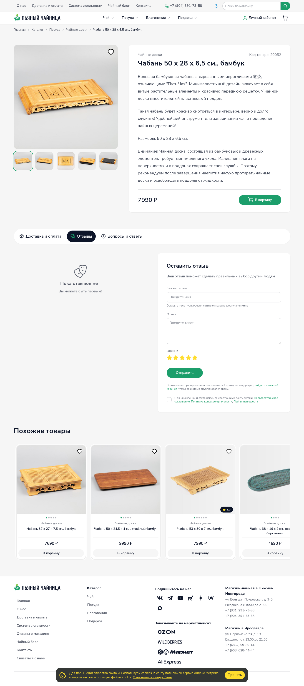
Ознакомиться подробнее (152, 677)
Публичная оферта (246, 401)
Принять (235, 675)
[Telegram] (170, 598)
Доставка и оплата (40, 236)
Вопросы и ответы (122, 236)
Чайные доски (150, 54)
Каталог (94, 588)
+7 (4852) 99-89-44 (240, 645)
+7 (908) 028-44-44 (240, 650)
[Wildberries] (170, 642)
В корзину (260, 200)
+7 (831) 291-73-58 (240, 610)
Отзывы (81, 236)
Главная (23, 601)
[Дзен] (201, 598)
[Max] (160, 608)
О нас (21, 609)
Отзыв (171, 314)
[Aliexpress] (169, 662)
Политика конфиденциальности (211, 401)
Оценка (172, 351)
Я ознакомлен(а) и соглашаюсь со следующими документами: (226, 399)
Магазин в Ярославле (244, 628)
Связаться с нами (31, 658)
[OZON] (166, 632)
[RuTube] (191, 598)
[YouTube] (180, 598)
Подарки (187, 17)
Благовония (158, 17)
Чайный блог (27, 642)
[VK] (160, 598)
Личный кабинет (259, 17)
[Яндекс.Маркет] (175, 652)
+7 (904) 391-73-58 (240, 616)
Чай (108, 17)
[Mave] (211, 598)
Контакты (25, 650)
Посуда (130, 17)
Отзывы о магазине (33, 633)
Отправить (185, 372)
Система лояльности (33, 625)
